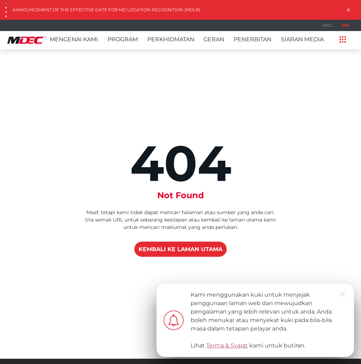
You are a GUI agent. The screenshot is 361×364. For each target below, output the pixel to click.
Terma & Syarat (227, 345)
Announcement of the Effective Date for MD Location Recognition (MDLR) (106, 9)
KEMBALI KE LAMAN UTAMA (180, 249)
